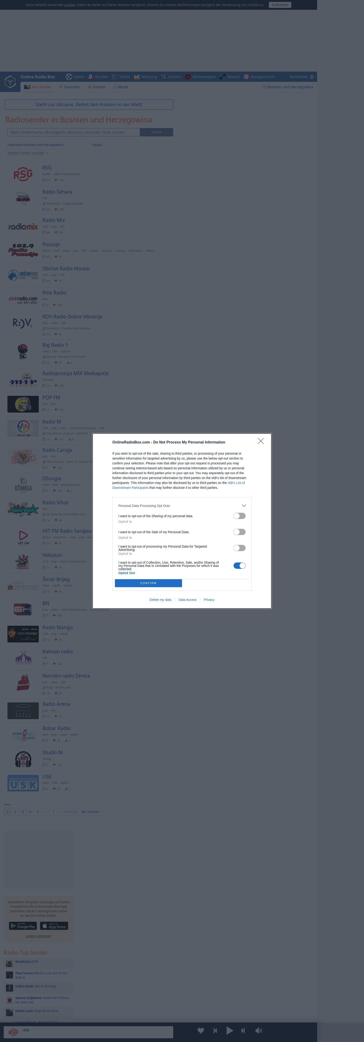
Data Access (188, 600)
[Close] (262, 442)
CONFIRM (148, 583)
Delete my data (160, 600)
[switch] (240, 516)
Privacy (209, 600)
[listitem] (182, 505)
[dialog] (182, 521)
